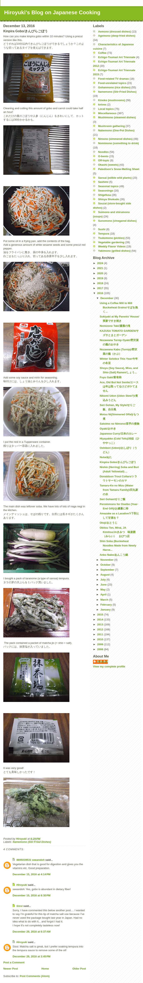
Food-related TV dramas (113, 78)
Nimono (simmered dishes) (115, 138)
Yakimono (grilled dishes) (114, 250)
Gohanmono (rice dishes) (114, 87)
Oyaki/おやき (108, 428)
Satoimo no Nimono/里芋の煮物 (119, 423)
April (103, 594)
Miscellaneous (107, 113)
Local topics (106, 108)
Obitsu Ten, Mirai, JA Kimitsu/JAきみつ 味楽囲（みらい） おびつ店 (118, 532)
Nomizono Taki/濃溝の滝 (115, 325)
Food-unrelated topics (112, 83)
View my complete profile (109, 666)
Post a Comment (14, 962)
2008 (100, 649)
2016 (100, 293)
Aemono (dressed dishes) (114, 31)
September (107, 569)
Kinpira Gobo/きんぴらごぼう (118, 462)
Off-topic (103, 160)
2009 (100, 644)
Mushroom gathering (111, 126)
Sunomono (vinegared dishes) (117, 220)
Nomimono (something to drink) (118, 143)
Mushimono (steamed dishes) (117, 117)
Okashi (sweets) (108, 164)
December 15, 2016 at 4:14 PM (31, 874)
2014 (100, 619)
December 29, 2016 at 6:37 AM (31, 931)
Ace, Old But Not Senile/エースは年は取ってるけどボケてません (119, 387)
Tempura (103, 233)
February (106, 604)
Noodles (103, 151)
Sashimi (103, 181)
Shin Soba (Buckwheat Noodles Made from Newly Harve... (118, 545)
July (103, 579)
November (107, 559)
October (105, 564)
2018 (100, 283)
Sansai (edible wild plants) (115, 177)
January (105, 609)
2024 (100, 263)
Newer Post (10, 968)
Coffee (102, 52)
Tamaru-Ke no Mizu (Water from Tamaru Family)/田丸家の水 (119, 490)
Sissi (19, 906)
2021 (100, 268)
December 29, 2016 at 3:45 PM (31, 956)
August (105, 574)
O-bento (103, 156)
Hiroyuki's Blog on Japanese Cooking (52, 12)
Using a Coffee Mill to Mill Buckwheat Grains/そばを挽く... (119, 307)
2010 (100, 639)
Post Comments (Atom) (35, 976)
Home (45, 968)
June (103, 584)
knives (102, 104)
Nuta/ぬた (106, 457)
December (107, 298)
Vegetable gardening (111, 242)
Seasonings (105, 190)
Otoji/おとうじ (108, 522)
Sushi (101, 229)
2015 (100, 614)
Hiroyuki (21, 884)
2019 (100, 278)
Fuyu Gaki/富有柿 (110, 377)
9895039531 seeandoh (30, 859)
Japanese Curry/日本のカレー (118, 433)
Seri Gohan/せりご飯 (112, 499)
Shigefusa (104, 194)
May (103, 589)
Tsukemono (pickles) (111, 237)
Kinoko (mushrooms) (111, 100)
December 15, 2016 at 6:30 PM (31, 895)
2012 (100, 629)
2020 (100, 273)
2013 (100, 624)
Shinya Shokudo (108, 199)
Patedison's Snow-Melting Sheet (118, 169)
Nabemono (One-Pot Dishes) (116, 130)
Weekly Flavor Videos (112, 246)
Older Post (79, 968)
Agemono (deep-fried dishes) (116, 35)
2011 (100, 634)
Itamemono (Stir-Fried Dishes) (32, 841)
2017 (100, 288)
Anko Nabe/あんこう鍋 (114, 554)
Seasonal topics (108, 186)
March (104, 599)
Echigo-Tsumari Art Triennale (116, 57)
